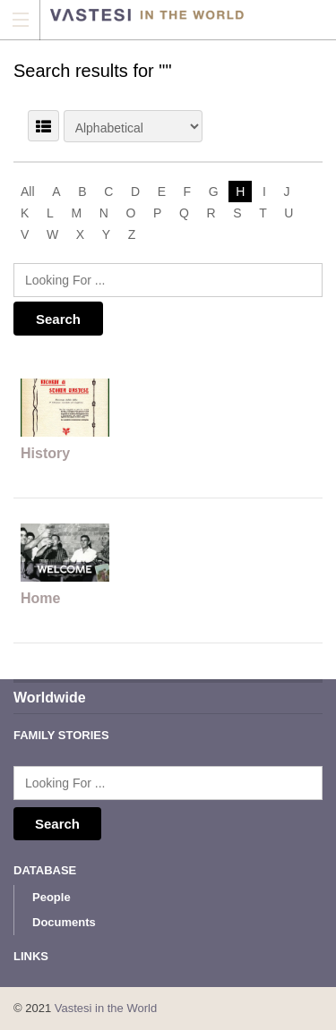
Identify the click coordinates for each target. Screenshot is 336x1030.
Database (44, 870)
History (45, 453)
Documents (64, 922)
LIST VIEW (43, 125)
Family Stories (61, 735)
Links (30, 956)
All (28, 191)
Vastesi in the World (106, 1008)
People (51, 897)
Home (40, 598)
